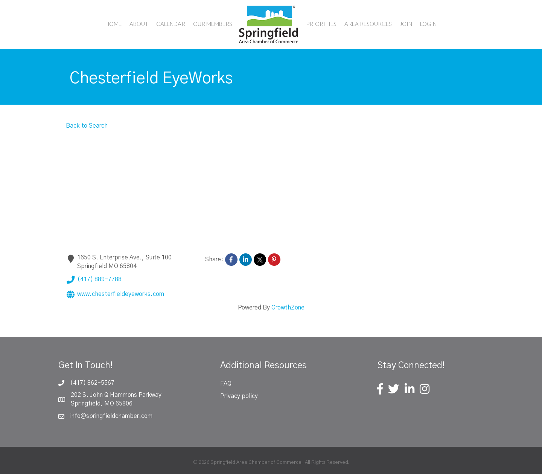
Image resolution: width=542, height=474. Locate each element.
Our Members (212, 23)
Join (406, 23)
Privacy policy (239, 396)
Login (428, 23)
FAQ (225, 384)
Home (113, 23)
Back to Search (87, 126)
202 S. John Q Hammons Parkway (116, 395)
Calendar (170, 23)
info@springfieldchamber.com (111, 416)
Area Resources (368, 23)
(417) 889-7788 (94, 279)
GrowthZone (287, 308)
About (138, 23)
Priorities (321, 23)
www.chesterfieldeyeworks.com (115, 294)
